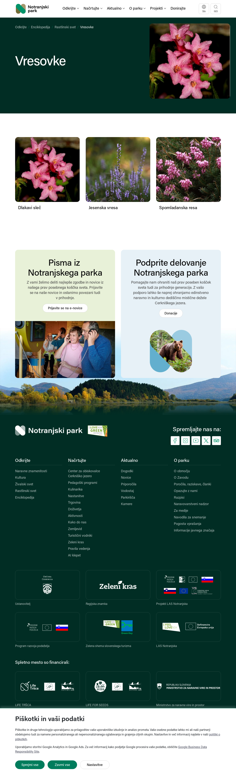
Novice (126, 478)
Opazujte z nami (185, 491)
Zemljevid (75, 529)
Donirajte (178, 9)
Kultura (20, 478)
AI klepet (74, 555)
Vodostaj (127, 491)
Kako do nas (77, 522)
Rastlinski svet (65, 27)
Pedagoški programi (82, 483)
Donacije (170, 313)
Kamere (126, 504)
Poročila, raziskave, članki (192, 484)
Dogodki (127, 471)
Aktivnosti (75, 516)
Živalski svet (24, 484)
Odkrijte (21, 27)
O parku (181, 461)
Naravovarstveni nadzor (191, 504)
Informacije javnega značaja (194, 530)
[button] (71, 9)
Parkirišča (128, 498)
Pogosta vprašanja (187, 524)
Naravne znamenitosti (31, 471)
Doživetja (74, 509)
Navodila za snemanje (190, 517)
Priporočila (128, 484)
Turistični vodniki (80, 536)
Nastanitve (76, 496)
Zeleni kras (76, 542)
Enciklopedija (40, 27)
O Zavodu (181, 478)
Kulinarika (75, 489)
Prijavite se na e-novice (65, 308)
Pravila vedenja (79, 549)
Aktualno (129, 461)
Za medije (181, 511)
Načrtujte (77, 461)
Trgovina (74, 503)
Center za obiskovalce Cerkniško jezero (84, 474)
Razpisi (179, 498)
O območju (182, 471)
